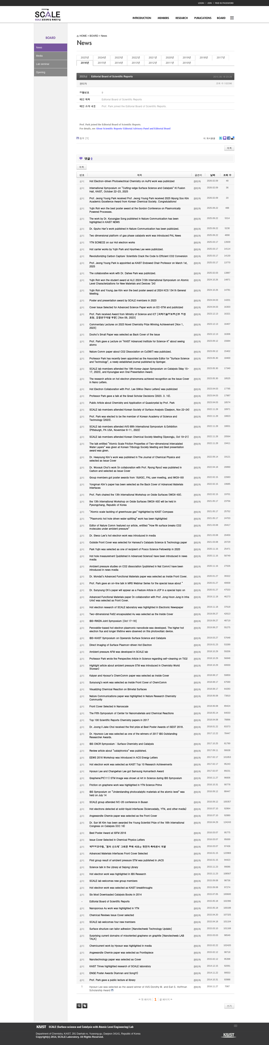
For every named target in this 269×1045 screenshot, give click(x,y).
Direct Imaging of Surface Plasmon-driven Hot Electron (120, 645)
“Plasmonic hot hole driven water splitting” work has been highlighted (128, 518)
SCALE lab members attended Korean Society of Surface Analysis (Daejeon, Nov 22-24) (139, 409)
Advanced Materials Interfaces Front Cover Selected (118, 853)
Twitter (220, 139)
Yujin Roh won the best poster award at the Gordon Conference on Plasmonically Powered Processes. (135, 210)
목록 (229, 148)
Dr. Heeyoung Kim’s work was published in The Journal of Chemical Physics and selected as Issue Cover (134, 458)
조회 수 (227, 175)
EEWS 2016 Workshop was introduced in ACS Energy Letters (123, 757)
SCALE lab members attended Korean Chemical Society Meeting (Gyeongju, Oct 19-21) (139, 436)
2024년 (102, 57)
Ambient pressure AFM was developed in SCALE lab (118, 651)
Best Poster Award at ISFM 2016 (107, 832)
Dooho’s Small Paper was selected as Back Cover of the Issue (124, 334)
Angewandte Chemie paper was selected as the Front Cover (123, 815)
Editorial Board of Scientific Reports (112, 76)
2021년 (153, 57)
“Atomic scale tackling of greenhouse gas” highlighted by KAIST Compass (131, 511)
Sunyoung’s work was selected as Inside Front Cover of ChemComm (128, 682)
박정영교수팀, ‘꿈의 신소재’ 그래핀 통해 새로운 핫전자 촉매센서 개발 (127, 846)
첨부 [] (84, 138)
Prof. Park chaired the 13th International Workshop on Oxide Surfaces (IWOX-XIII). (135, 494)
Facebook (228, 139)
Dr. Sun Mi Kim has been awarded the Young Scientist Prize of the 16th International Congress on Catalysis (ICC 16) (136, 824)
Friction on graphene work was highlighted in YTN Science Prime (125, 785)
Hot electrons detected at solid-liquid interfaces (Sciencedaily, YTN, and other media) (137, 808)
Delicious (232, 139)
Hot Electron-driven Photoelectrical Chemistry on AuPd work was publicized (131, 181)
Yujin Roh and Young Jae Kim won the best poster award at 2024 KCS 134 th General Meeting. (137, 291)
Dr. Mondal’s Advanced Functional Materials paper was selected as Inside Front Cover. (138, 576)
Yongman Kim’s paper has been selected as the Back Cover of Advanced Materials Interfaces (136, 486)
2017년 (221, 57)
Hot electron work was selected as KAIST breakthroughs (120, 887)
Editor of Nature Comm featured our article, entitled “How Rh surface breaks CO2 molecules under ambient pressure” (135, 527)
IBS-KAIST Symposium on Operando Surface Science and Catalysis (127, 638)
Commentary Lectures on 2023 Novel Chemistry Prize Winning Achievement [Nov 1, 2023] (136, 326)
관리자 (83, 83)
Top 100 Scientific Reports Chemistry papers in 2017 (119, 720)
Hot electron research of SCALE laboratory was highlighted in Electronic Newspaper (136, 607)
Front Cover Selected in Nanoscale (108, 706)
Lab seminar (42, 64)
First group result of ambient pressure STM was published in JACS (126, 860)
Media (39, 55)
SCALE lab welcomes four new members (112, 922)
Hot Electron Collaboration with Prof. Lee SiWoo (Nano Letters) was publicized (133, 389)
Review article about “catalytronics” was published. (118, 750)
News (39, 47)
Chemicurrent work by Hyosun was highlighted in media (120, 945)
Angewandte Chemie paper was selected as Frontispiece (121, 952)
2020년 (170, 57)
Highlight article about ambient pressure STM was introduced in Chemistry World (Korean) (134, 667)
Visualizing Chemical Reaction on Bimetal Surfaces (118, 689)
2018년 (204, 57)
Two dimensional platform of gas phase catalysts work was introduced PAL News (135, 235)
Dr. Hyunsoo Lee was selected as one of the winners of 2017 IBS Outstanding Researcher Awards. (133, 735)
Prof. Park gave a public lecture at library (112, 980)
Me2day (224, 139)
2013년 (136, 63)
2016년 (85, 63)
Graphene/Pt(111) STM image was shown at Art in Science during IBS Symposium (135, 778)
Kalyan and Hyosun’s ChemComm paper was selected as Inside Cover (129, 675)
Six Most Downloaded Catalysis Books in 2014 (115, 894)
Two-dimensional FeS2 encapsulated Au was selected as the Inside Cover (131, 614)
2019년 (187, 57)
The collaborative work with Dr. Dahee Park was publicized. (122, 273)
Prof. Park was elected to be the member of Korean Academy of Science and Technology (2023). (133, 418)
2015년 (102, 63)
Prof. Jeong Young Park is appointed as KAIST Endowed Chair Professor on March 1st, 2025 (138, 264)
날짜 (212, 175)
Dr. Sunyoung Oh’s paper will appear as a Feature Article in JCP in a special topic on (137, 590)
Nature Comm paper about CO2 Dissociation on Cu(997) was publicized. (130, 351)
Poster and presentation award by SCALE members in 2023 (122, 300)
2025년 (85, 57)
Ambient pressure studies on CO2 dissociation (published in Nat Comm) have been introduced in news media (136, 568)
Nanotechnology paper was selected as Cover (115, 959)
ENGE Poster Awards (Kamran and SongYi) (113, 973)
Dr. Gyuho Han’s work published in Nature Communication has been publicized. (134, 228)
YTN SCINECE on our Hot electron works (112, 242)
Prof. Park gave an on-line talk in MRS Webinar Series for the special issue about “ (136, 583)
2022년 (136, 57)
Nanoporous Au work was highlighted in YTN (114, 908)
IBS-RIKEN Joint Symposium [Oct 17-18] (113, 621)
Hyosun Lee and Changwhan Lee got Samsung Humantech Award (126, 771)
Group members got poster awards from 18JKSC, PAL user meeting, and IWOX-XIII (136, 477)
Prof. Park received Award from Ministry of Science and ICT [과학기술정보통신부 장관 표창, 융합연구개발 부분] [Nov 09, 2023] (137, 315)
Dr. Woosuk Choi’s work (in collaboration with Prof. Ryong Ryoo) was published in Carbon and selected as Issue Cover (135, 469)
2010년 (187, 63)
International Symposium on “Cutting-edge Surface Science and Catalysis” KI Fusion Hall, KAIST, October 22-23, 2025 (137, 189)
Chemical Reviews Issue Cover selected (111, 915)
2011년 (170, 63)
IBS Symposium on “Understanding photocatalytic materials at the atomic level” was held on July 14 (137, 793)
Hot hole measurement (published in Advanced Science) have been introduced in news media (138, 557)
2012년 (153, 63)
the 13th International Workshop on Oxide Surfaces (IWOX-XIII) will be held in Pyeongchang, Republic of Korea (132, 503)
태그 (84, 1005)
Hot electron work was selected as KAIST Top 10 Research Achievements (130, 764)
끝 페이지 (165, 999)
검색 (79, 1005)
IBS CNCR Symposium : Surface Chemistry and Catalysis (121, 743)
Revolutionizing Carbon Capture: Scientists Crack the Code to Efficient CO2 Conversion (138, 256)
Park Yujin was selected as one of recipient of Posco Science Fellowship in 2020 (134, 549)
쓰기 (229, 1006)
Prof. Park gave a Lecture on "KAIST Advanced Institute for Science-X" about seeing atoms (137, 342)
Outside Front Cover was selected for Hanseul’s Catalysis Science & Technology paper (138, 542)
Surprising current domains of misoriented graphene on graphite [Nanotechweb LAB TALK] (136, 937)
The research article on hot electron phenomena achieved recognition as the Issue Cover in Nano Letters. (139, 380)
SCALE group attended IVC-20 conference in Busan (118, 802)
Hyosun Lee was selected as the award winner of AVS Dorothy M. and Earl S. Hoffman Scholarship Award (138, 988)
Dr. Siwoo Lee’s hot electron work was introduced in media (122, 535)
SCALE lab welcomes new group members (113, 880)
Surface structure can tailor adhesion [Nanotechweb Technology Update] (130, 928)
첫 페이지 (145, 999)
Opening (40, 72)
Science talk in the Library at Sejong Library (113, 867)
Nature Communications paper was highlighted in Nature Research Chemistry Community (132, 697)
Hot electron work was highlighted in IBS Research (117, 874)
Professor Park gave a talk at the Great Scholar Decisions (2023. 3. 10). (130, 395)
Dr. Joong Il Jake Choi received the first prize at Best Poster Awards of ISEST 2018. (136, 726)
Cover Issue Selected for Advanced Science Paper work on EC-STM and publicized (136, 307)
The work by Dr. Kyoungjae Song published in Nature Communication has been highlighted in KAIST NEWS (133, 220)
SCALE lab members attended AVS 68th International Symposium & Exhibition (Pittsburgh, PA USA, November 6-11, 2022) (133, 428)
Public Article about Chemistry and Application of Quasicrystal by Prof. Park (132, 402)
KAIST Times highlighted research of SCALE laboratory (120, 966)
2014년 (119, 63)
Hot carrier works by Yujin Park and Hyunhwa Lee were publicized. (126, 249)
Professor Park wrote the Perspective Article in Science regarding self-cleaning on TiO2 (138, 658)
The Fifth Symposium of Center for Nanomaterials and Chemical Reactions (131, 713)
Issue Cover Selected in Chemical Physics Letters (117, 839)
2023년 (119, 57)
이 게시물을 (209, 138)
